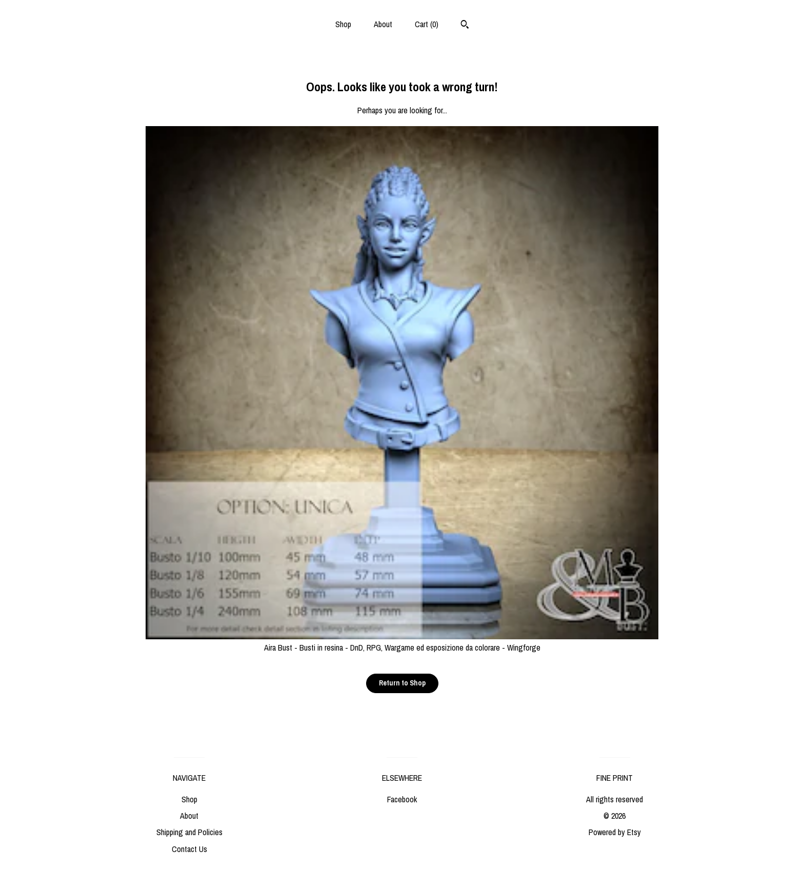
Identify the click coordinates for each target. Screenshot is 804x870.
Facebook (402, 799)
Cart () (426, 24)
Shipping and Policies (189, 832)
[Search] (465, 25)
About (383, 24)
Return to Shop (402, 682)
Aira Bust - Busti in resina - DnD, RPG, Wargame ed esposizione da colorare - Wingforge (402, 642)
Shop (343, 24)
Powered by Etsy (615, 832)
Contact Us (189, 849)
